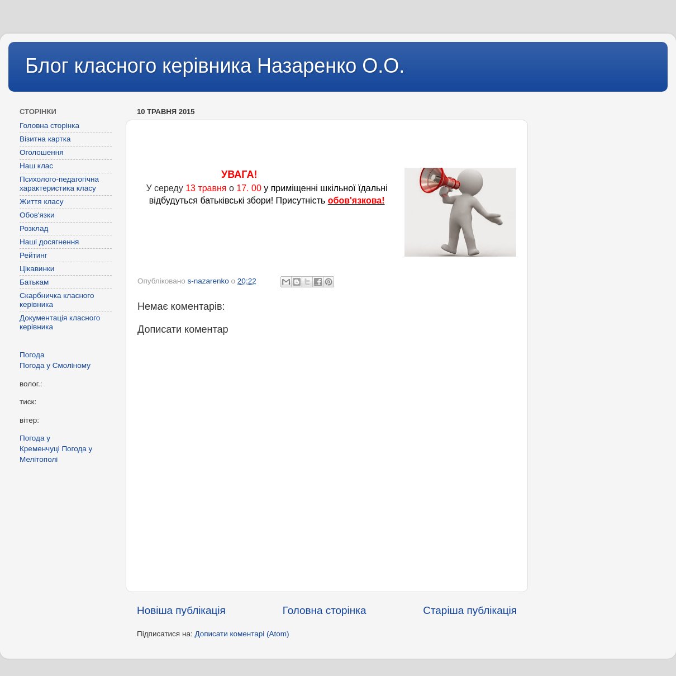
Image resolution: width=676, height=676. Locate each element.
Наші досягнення (49, 242)
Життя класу (41, 201)
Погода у (55, 365)
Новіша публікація (181, 610)
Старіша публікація (470, 610)
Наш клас (36, 166)
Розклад (34, 228)
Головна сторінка (324, 610)
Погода (32, 355)
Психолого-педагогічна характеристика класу (59, 183)
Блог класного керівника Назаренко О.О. (214, 65)
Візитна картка (45, 139)
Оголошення (41, 152)
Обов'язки (37, 215)
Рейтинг (33, 255)
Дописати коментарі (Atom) (241, 634)
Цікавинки (37, 268)
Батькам (34, 282)
